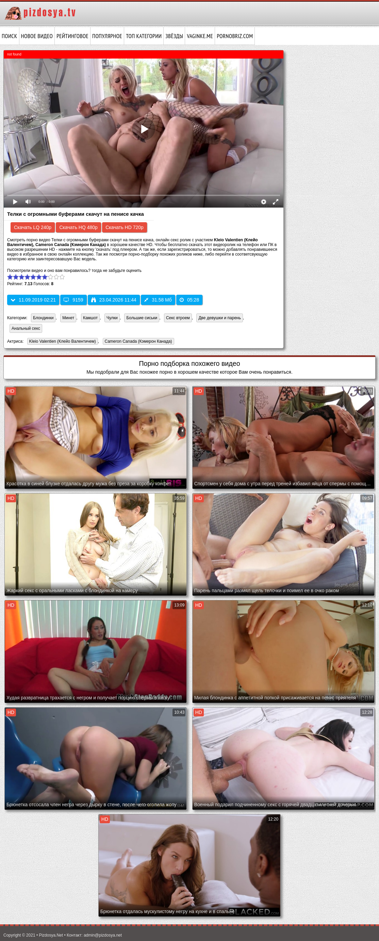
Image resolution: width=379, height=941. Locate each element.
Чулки (112, 317)
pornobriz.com (235, 36)
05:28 (189, 300)
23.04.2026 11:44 (113, 300)
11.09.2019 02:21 (33, 300)
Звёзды (174, 36)
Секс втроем (178, 317)
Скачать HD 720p (124, 227)
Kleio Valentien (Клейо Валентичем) (61, 342)
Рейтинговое (72, 36)
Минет (68, 317)
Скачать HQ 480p (78, 227)
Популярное (107, 36)
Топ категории (144, 36)
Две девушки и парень (219, 317)
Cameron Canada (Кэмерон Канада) (137, 342)
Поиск (9, 36)
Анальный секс (26, 328)
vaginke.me (200, 36)
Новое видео (37, 36)
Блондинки (43, 317)
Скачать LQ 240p (32, 227)
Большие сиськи (141, 317)
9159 (73, 300)
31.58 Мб (158, 300)
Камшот (90, 317)
